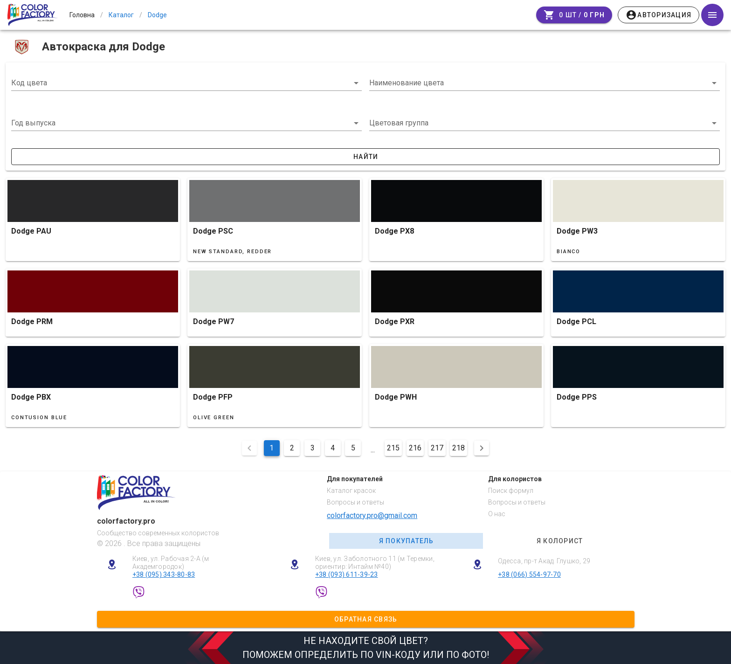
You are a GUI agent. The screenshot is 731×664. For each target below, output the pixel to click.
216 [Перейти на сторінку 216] (415, 447)
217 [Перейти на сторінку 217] (437, 447)
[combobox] (186, 83)
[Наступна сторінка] (481, 448)
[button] (186, 123)
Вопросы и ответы (355, 502)
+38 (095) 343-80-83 (163, 574)
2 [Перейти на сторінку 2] (292, 447)
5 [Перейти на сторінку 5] (353, 447)
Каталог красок (351, 490)
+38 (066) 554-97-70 (529, 574)
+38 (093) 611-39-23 (346, 574)
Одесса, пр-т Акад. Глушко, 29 (544, 561)
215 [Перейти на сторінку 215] (393, 447)
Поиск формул (510, 490)
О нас (496, 514)
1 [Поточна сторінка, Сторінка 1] (271, 447)
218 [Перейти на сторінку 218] (458, 447)
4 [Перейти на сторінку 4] (333, 447)
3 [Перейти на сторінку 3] (312, 447)
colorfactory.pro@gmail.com (372, 515)
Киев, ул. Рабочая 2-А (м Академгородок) (170, 562)
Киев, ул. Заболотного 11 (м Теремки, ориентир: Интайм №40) (374, 562)
